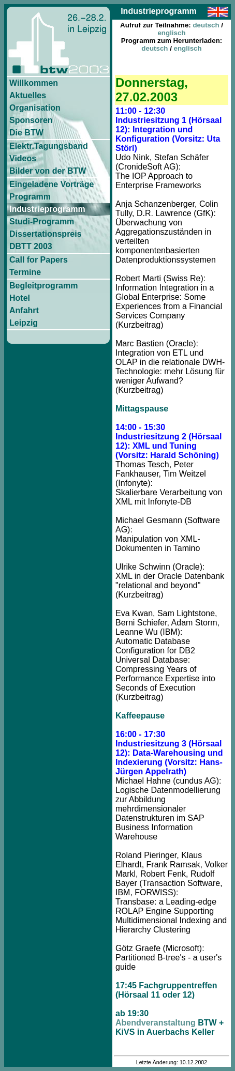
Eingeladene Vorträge (51, 184)
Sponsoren (31, 120)
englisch (171, 33)
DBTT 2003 (30, 246)
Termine (25, 272)
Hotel (19, 298)
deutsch (206, 25)
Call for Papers (38, 259)
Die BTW (26, 132)
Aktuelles (27, 95)
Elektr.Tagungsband (48, 146)
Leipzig (23, 322)
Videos (22, 158)
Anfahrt (24, 310)
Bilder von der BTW (47, 170)
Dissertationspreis (45, 234)
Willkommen (33, 83)
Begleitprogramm (43, 285)
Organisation (35, 107)
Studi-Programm (41, 221)
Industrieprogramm (47, 209)
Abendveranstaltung (155, 1022)
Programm (30, 196)
